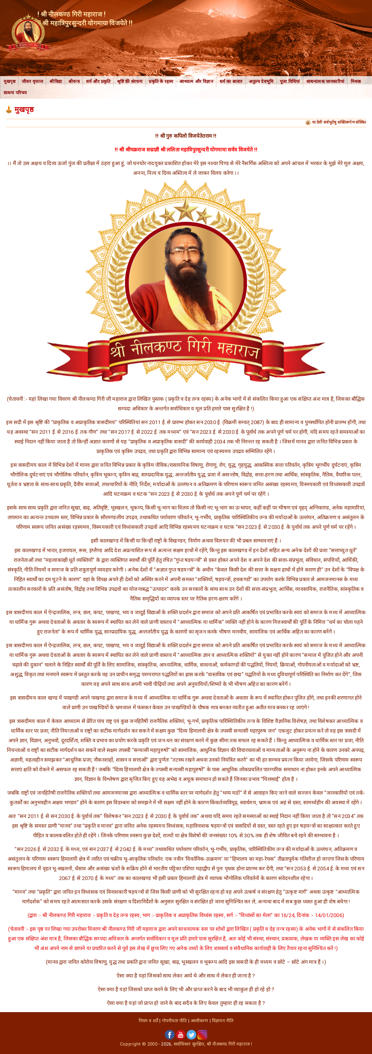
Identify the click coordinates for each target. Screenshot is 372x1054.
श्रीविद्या (55, 81)
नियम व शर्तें (148, 1020)
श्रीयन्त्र (74, 81)
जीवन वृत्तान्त (32, 81)
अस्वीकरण (199, 1020)
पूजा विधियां (290, 81)
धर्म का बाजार (231, 81)
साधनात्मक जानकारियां (325, 81)
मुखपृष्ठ (9, 81)
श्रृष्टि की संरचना (130, 81)
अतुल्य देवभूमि (261, 81)
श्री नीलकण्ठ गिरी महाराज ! (229, 1044)
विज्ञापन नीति (222, 1020)
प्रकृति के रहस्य (161, 81)
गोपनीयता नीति (174, 1020)
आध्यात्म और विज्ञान (196, 81)
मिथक (356, 81)
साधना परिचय (15, 92)
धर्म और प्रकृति (98, 81)
